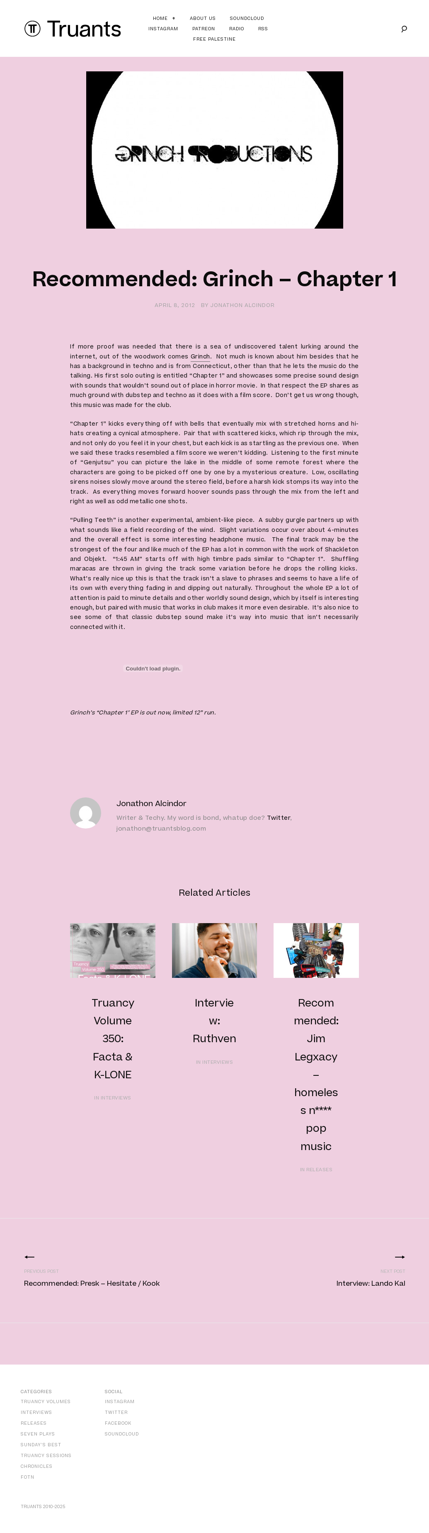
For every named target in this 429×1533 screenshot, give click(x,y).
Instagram (163, 29)
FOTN (27, 1477)
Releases (34, 1423)
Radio (236, 29)
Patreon (203, 29)
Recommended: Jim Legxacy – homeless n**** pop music (316, 1075)
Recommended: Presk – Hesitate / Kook (92, 1284)
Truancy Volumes (46, 1402)
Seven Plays (38, 1434)
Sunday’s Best (41, 1445)
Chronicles (37, 1466)
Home (160, 18)
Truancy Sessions (46, 1456)
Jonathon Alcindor (242, 305)
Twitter (279, 818)
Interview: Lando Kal (371, 1284)
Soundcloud (247, 18)
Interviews (36, 1412)
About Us (203, 18)
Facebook (118, 1423)
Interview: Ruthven (214, 1021)
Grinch (200, 357)
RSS (263, 29)
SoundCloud (122, 1434)
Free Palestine (214, 39)
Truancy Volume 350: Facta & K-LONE (113, 1039)
